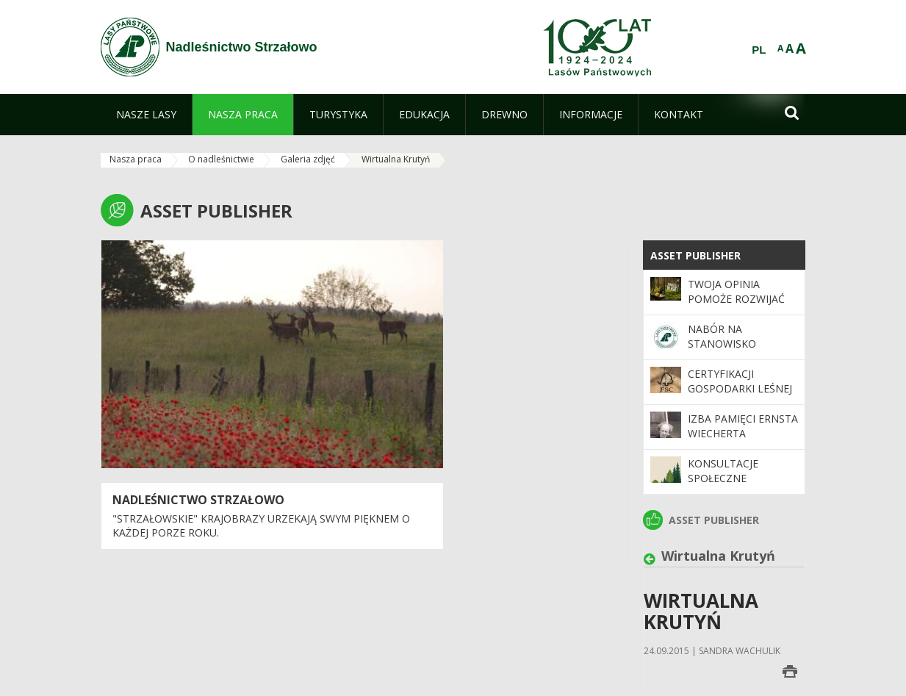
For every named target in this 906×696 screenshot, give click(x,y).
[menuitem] (146, 114)
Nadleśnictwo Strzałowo (198, 500)
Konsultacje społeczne (723, 470)
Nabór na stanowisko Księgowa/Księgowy (742, 344)
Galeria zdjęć (308, 159)
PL (759, 50)
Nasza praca (135, 159)
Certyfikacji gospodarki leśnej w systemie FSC (740, 389)
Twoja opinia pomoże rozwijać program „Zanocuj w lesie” (740, 306)
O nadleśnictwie (221, 159)
